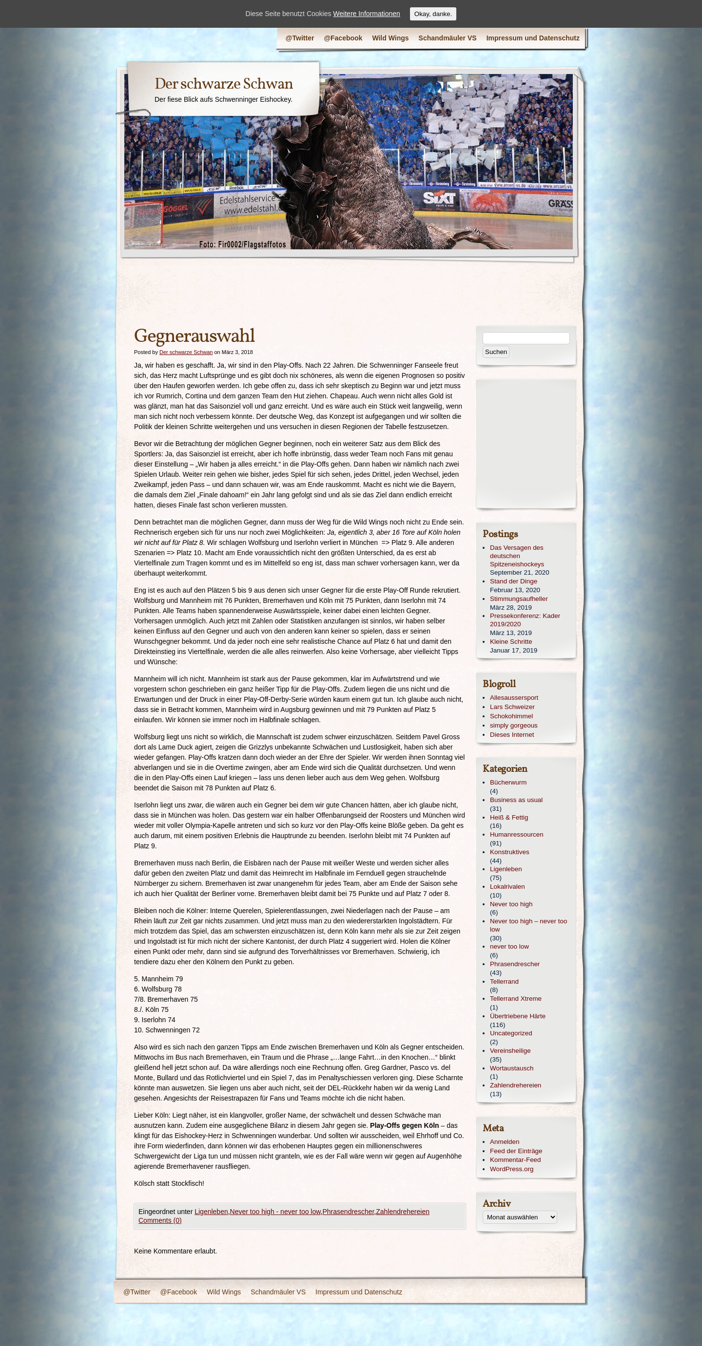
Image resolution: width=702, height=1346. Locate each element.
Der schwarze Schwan (224, 84)
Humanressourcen (517, 834)
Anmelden (505, 1141)
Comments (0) (160, 1220)
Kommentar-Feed (515, 1159)
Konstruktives (509, 852)
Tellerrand (504, 981)
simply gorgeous (514, 725)
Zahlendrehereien (402, 1211)
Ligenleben (211, 1211)
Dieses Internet (512, 734)
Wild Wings (390, 38)
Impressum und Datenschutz (533, 38)
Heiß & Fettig (509, 817)
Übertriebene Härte (518, 1016)
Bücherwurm (508, 782)
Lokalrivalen (507, 886)
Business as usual (516, 800)
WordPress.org (511, 1169)
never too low (509, 946)
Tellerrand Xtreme (516, 998)
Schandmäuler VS (448, 38)
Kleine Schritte (511, 641)
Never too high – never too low (528, 925)
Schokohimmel (511, 716)
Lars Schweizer (512, 706)
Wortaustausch (511, 1068)
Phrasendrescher (348, 1211)
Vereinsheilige (510, 1050)
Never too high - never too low (275, 1211)
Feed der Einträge (516, 1151)
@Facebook (343, 38)
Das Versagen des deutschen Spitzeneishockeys (517, 556)
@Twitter (300, 38)
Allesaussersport (514, 697)
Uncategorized (511, 1033)
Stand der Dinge (513, 581)
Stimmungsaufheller (519, 598)
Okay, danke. (433, 14)
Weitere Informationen (366, 14)
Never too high (511, 904)
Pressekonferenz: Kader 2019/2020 (525, 620)
